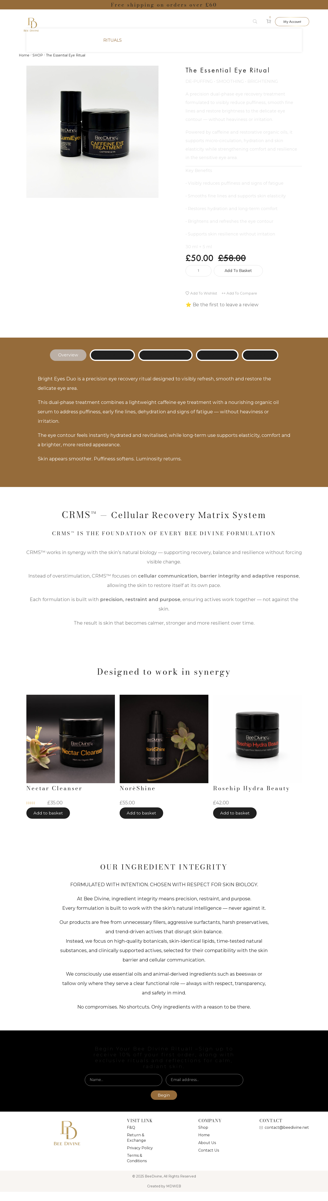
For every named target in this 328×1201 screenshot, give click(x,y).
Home (24, 55)
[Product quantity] (198, 270)
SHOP (37, 55)
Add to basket (238, 270)
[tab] (68, 355)
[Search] (258, 21)
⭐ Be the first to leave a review (222, 304)
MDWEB (173, 1186)
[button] (292, 21)
